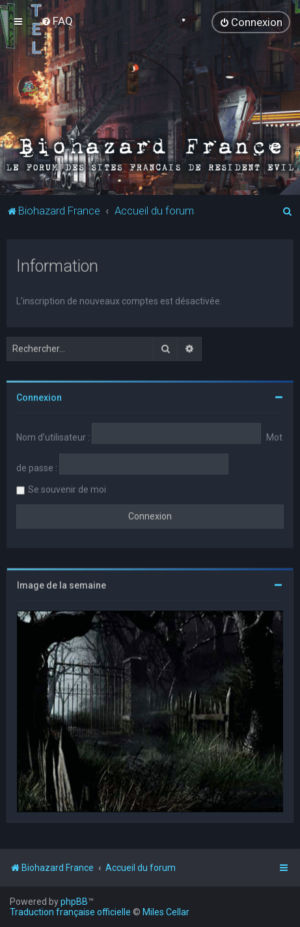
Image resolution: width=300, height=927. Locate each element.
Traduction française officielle (70, 912)
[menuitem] (57, 21)
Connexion (39, 397)
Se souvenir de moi (67, 489)
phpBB (74, 901)
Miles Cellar (166, 912)
